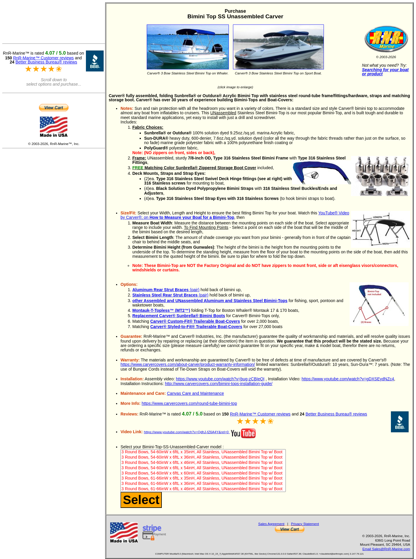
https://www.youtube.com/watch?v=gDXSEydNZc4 (348, 379)
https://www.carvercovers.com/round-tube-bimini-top (189, 403)
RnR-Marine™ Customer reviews (260, 414)
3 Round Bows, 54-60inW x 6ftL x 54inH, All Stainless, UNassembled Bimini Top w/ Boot (203, 468)
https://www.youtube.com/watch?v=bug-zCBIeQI (220, 379)
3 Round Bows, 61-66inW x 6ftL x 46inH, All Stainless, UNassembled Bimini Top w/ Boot (203, 489)
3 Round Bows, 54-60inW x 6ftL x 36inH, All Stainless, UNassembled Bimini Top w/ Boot (203, 457)
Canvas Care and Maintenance (195, 393)
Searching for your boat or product (385, 71)
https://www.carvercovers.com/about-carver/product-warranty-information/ (187, 364)
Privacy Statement (305, 524)
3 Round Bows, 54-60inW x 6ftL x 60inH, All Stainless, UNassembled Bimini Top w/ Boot (203, 473)
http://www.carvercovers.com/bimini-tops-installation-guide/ (218, 383)
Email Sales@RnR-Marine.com (386, 549)
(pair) (165, 289)
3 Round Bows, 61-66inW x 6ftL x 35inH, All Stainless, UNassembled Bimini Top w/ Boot (203, 478)
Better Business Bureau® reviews (336, 414)
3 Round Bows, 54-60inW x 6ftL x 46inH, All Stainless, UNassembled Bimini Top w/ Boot (203, 462)
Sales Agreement (271, 524)
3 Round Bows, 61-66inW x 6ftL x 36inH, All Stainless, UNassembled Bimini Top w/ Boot (203, 483)
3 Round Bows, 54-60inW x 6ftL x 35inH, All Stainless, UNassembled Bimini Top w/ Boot (203, 452)
